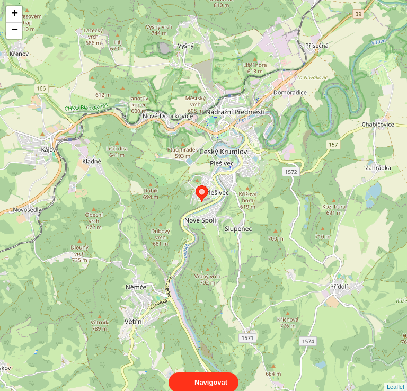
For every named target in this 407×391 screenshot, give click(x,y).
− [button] (14, 31)
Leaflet (395, 377)
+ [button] (14, 14)
